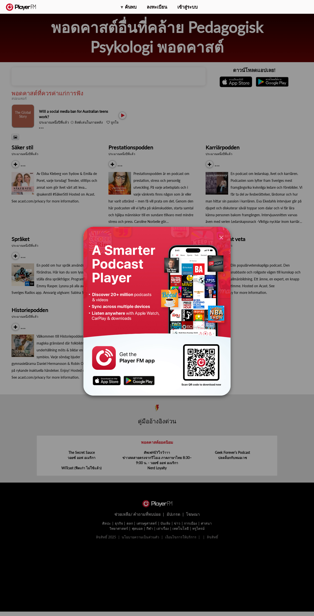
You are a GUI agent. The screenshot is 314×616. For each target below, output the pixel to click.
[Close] (221, 237)
